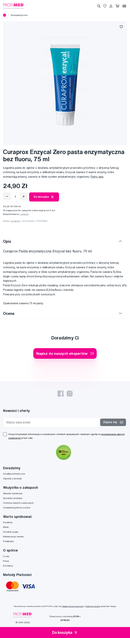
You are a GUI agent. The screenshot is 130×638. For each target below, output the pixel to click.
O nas (6, 556)
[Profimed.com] (13, 6)
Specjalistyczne (19, 15)
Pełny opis (97, 176)
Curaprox (16, 221)
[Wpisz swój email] (52, 422)
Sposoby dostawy (12, 498)
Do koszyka (44, 196)
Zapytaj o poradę (12, 478)
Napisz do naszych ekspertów (65, 353)
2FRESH (64, 620)
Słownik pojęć (10, 532)
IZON (76, 616)
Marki (6, 527)
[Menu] (124, 6)
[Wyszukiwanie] (99, 6)
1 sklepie (24, 214)
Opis (7, 241)
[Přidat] (23, 196)
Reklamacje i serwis (13, 536)
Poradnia (7, 522)
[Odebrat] (7, 196)
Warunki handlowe (12, 493)
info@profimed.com (14, 473)
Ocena (8, 313)
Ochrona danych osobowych (18, 503)
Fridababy (8, 541)
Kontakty (8, 565)
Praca (6, 561)
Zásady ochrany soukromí (72, 606)
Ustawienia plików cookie (16, 507)
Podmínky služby (93, 606)
